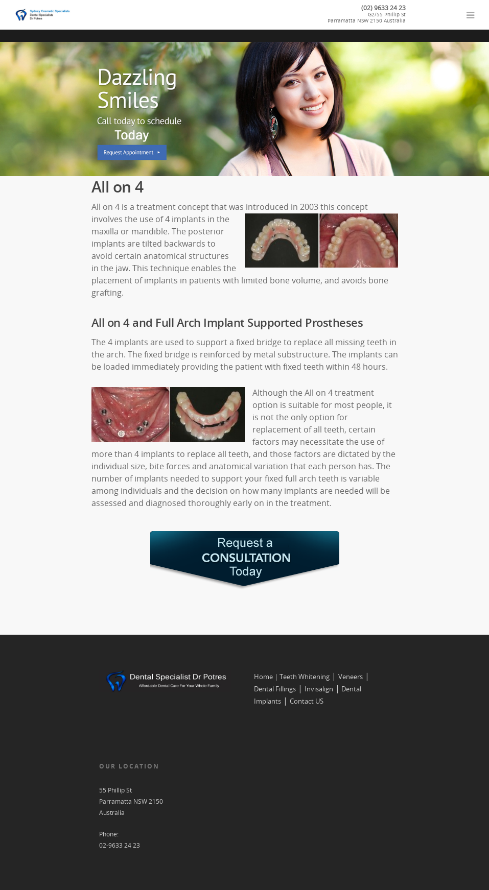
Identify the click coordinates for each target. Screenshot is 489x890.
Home (263, 676)
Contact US (306, 701)
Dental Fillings (275, 688)
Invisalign (319, 688)
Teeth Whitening (305, 676)
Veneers (350, 676)
